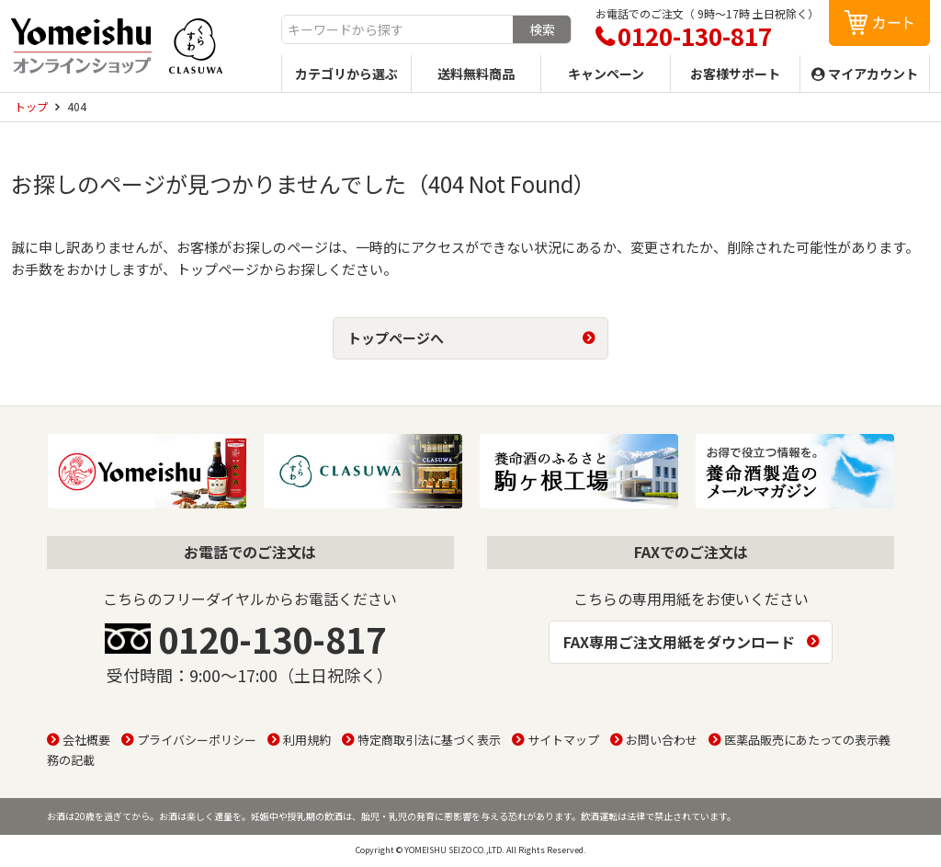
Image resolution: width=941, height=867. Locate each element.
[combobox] (397, 29)
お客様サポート (735, 73)
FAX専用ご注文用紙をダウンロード (679, 642)
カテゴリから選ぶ (346, 73)
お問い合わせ (661, 739)
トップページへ (395, 338)
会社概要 (86, 739)
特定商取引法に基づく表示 (429, 739)
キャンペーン (606, 73)
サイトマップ (563, 739)
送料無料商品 (476, 73)
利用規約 (307, 739)
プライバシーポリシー (196, 739)
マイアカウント (873, 73)
